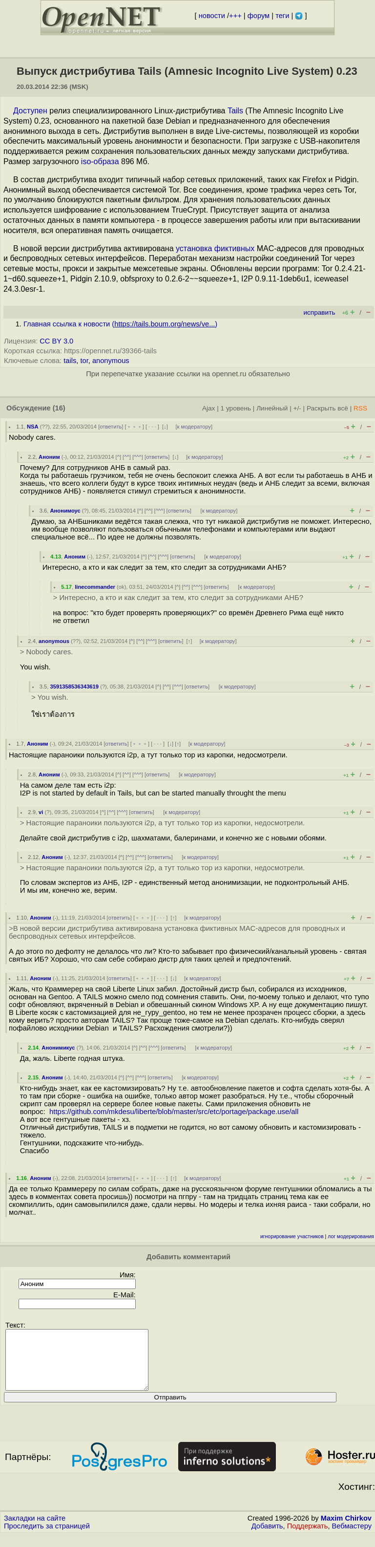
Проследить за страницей (47, 1538)
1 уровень (236, 408)
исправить (319, 312)
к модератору (194, 427)
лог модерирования (351, 1236)
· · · (152, 427)
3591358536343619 (74, 686)
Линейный (272, 408)
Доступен (30, 111)
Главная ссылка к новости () (120, 324)
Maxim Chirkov (346, 1530)
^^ (126, 457)
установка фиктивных (215, 248)
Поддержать (307, 1538)
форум (259, 16)
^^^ (138, 457)
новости (212, 16)
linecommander (95, 587)
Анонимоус (65, 511)
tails (69, 361)
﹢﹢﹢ (134, 427)
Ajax (208, 408)
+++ (235, 16)
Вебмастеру (352, 1538)
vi (41, 812)
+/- (297, 408)
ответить (111, 427)
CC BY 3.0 (56, 341)
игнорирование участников (292, 1236)
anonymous (110, 361)
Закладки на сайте (34, 1530)
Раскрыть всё (327, 408)
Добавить (267, 1538)
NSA (33, 427)
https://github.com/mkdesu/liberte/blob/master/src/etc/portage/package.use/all (173, 1112)
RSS (360, 408)
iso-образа (100, 161)
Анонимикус (58, 1048)
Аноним (49, 457)
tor (84, 361)
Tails (235, 111)
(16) (59, 408)
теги (282, 16)
